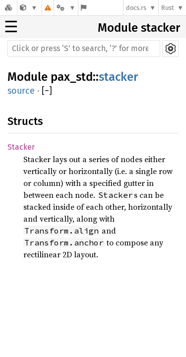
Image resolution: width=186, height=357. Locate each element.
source (21, 90)
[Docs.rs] (8, 7)
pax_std (72, 77)
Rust (167, 7)
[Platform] (66, 7)
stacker (118, 77)
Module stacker (139, 28)
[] (47, 91)
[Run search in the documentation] (83, 48)
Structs (25, 121)
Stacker (21, 147)
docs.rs (136, 7)
